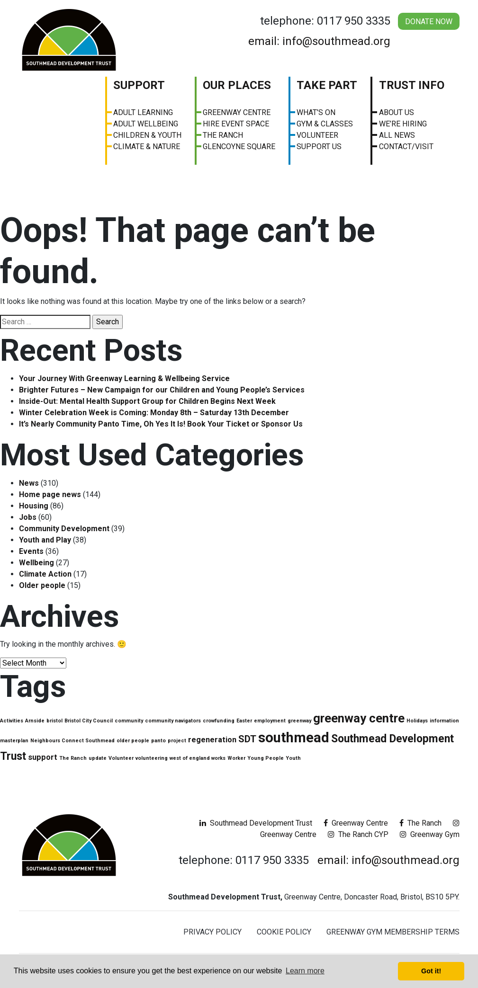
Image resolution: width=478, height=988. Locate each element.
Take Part (327, 85)
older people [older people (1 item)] (133, 741)
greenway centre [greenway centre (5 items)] (359, 718)
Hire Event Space (236, 123)
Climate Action (45, 574)
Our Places (237, 85)
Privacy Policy (212, 931)
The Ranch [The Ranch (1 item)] (73, 758)
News (29, 483)
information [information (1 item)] (444, 721)
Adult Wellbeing (145, 123)
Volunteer (317, 135)
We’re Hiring (403, 123)
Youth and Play (45, 539)
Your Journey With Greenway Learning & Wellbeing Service (124, 378)
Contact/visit (406, 146)
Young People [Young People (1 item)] (265, 758)
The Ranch (223, 135)
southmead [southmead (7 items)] (293, 738)
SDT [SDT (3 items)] (247, 739)
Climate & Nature (146, 146)
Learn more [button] (305, 971)
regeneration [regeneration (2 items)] (212, 739)
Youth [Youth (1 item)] (293, 758)
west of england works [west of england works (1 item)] (197, 758)
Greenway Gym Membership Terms (393, 931)
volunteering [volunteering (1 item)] (151, 758)
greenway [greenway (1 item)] (299, 721)
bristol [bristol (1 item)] (54, 721)
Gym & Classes (325, 123)
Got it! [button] (431, 971)
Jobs (27, 517)
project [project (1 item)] (177, 741)
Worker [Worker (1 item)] (236, 758)
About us (396, 112)
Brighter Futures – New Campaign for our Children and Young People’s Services (162, 389)
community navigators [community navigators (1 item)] (173, 721)
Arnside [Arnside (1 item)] (35, 721)
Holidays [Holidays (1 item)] (417, 721)
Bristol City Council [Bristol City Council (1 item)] (88, 721)
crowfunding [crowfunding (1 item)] (218, 721)
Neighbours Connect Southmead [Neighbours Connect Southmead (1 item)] (72, 741)
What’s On (316, 112)
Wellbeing (36, 562)
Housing (33, 505)
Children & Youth (147, 135)
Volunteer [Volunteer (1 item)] (121, 758)
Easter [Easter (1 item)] (244, 721)
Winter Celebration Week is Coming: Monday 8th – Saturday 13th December (154, 412)
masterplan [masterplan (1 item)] (14, 741)
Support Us (319, 146)
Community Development (64, 528)
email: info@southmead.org (319, 41)
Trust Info (411, 85)
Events (31, 551)
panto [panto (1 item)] (158, 741)
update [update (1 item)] (98, 758)
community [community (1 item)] (129, 721)
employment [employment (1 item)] (270, 721)
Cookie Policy (284, 931)
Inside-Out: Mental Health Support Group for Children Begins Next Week (147, 401)
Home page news (50, 494)
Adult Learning (143, 112)
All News (397, 135)
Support (139, 85)
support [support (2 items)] (42, 757)
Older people (42, 585)
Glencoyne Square (239, 146)
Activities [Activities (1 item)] (11, 721)
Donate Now (428, 21)
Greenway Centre (237, 112)
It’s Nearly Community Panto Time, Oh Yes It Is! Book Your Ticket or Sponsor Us (161, 423)
